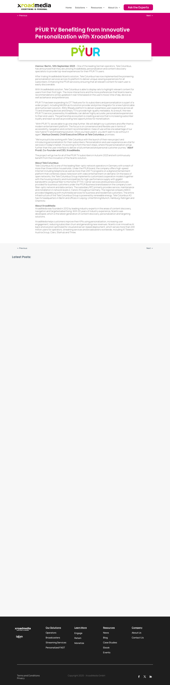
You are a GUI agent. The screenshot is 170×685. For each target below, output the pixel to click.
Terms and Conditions (28, 675)
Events (106, 652)
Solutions (80, 8)
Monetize (79, 643)
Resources (96, 8)
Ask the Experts (138, 7)
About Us (113, 8)
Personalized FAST (55, 647)
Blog (105, 637)
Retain (77, 638)
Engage (78, 633)
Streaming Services (56, 642)
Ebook (106, 647)
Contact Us (138, 637)
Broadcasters (53, 637)
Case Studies (110, 642)
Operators (51, 632)
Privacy (21, 678)
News (106, 632)
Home (69, 8)
